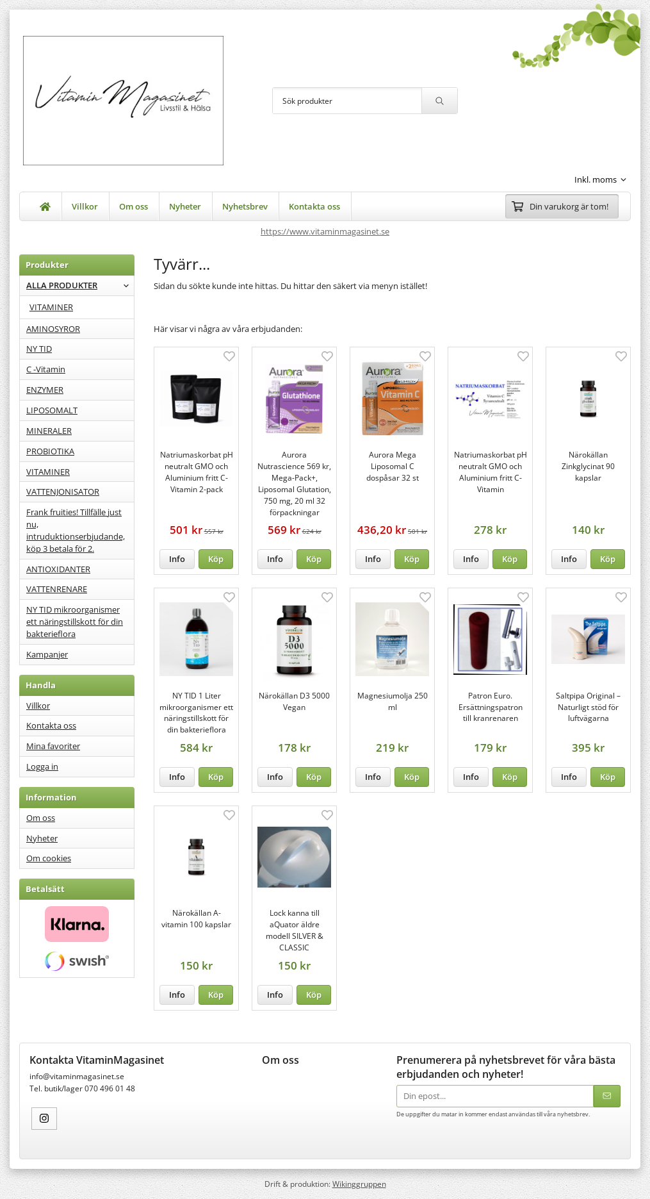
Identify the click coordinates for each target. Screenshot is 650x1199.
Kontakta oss (314, 206)
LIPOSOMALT (51, 410)
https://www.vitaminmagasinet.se (325, 231)
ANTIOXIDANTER (58, 569)
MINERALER (49, 430)
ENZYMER (44, 389)
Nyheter (185, 206)
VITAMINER (51, 307)
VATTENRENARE (56, 589)
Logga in (42, 766)
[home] (45, 206)
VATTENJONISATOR (62, 491)
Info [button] (177, 559)
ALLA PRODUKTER (80, 285)
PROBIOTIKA (50, 451)
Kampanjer (47, 654)
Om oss (133, 206)
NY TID (39, 348)
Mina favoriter (53, 746)
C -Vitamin (45, 369)
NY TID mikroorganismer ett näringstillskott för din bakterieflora (74, 622)
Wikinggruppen (359, 1183)
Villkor (85, 206)
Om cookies (48, 858)
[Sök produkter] (347, 100)
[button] (216, 559)
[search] (439, 100)
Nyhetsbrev (245, 206)
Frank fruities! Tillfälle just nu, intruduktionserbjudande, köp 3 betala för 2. (75, 530)
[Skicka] (607, 1096)
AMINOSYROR (53, 329)
